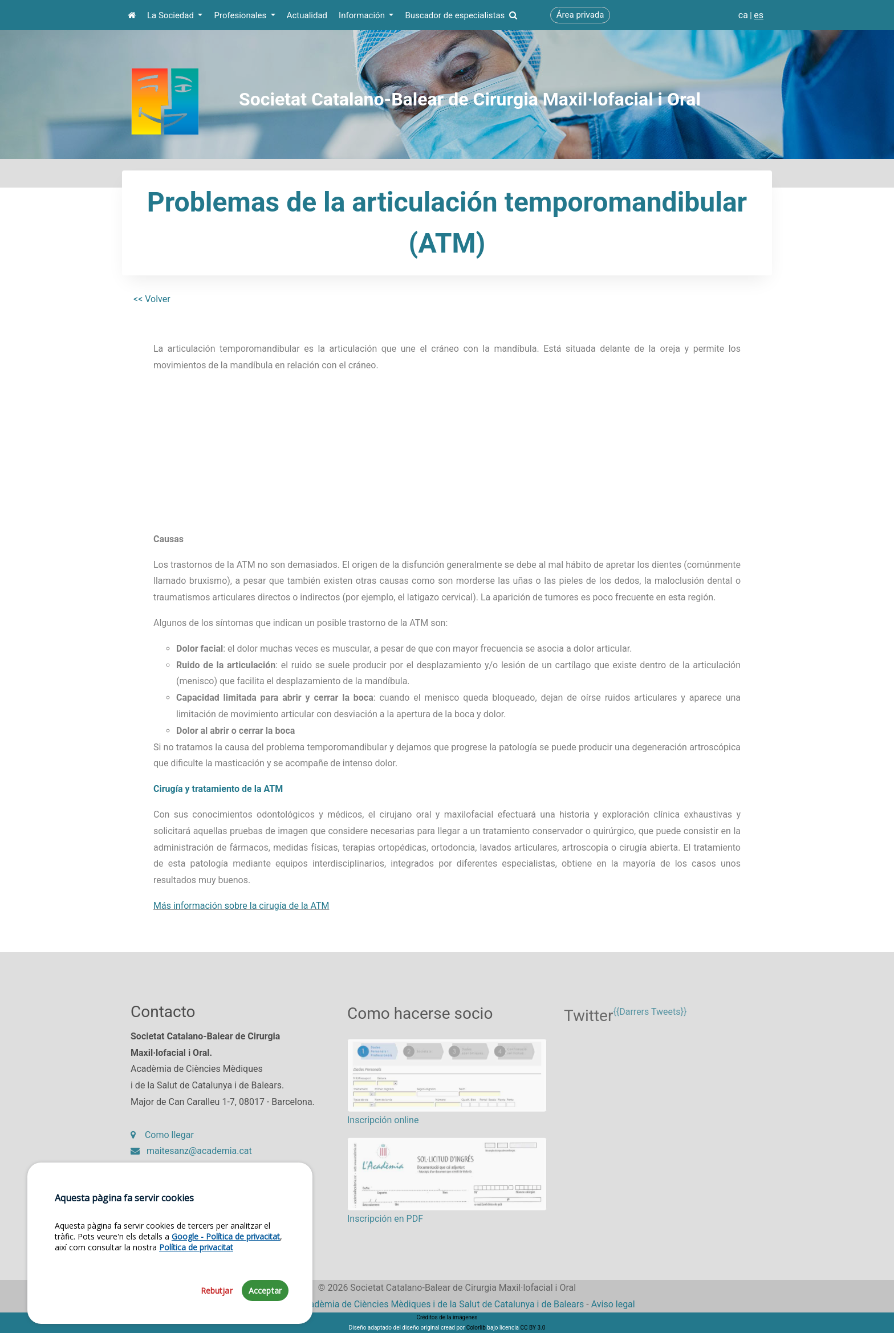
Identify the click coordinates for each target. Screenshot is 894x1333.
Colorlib (476, 1327)
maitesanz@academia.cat (191, 1157)
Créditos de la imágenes (446, 1317)
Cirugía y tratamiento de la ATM (218, 788)
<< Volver (151, 299)
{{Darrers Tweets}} (649, 1023)
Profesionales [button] (241, 15)
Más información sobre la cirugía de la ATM (241, 905)
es (758, 15)
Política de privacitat (196, 1299)
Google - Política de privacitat (226, 1288)
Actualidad (307, 15)
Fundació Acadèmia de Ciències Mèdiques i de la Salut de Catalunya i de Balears (421, 1304)
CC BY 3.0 (532, 1327)
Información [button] (363, 15)
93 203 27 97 (165, 1173)
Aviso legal (613, 1304)
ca (743, 15)
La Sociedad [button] (171, 15)
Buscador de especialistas (461, 15)
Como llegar (162, 1140)
